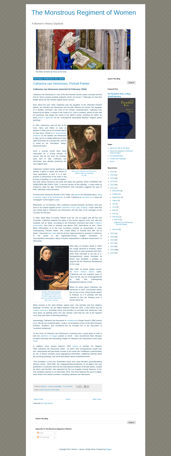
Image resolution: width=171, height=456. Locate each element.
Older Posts (97, 399)
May (114, 210)
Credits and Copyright (118, 159)
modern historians (40, 310)
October (115, 194)
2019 (112, 237)
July (114, 204)
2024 (112, 178)
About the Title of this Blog (119, 148)
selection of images (49, 336)
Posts (40, 433)
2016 (112, 246)
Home (68, 399)
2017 (112, 243)
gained (77, 195)
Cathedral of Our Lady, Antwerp (74, 207)
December (116, 191)
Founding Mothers (116, 156)
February (115, 217)
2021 (112, 188)
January (115, 229)
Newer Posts (38, 399)
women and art (44, 390)
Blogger (108, 449)
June (114, 207)
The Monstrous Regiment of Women (83, 12)
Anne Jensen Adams (84, 272)
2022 (112, 185)
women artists (54, 390)
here (35, 341)
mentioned (71, 320)
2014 (112, 253)
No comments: (68, 386)
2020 (112, 233)
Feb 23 (117, 220)
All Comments (43, 437)
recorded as (87, 197)
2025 (112, 175)
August (115, 200)
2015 (112, 250)
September (116, 197)
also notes (52, 233)
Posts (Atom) (48, 403)
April (114, 214)
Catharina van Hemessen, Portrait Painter (61, 83)
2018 (112, 240)
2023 (112, 181)
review (75, 346)
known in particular (45, 118)
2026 (112, 172)
